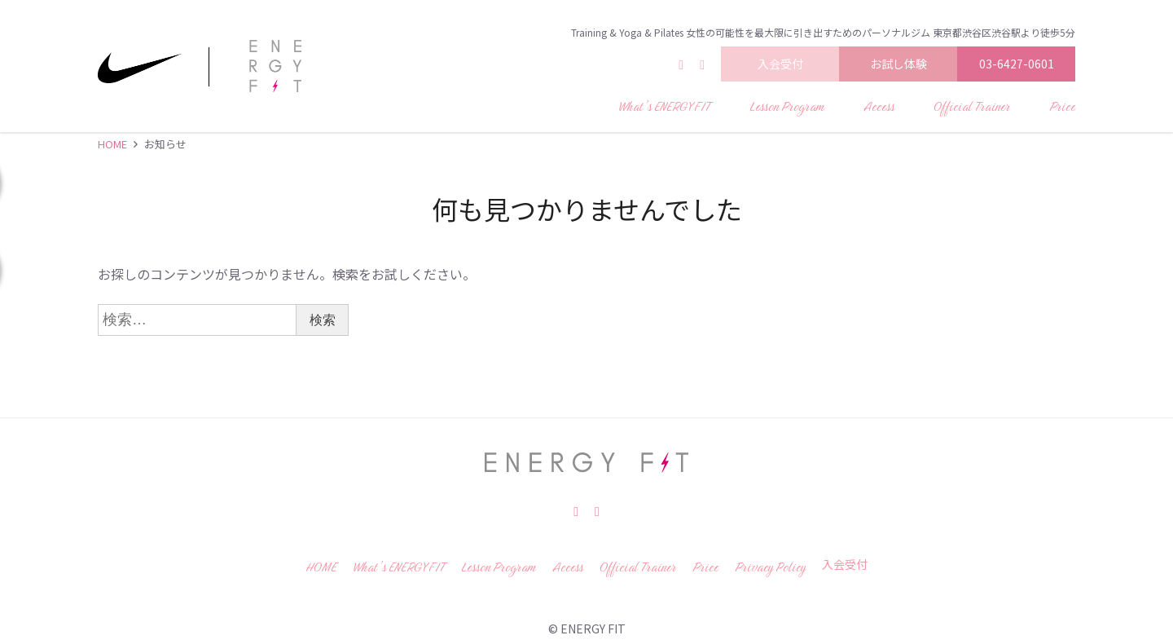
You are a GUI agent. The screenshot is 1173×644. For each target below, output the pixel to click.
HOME (112, 144)
